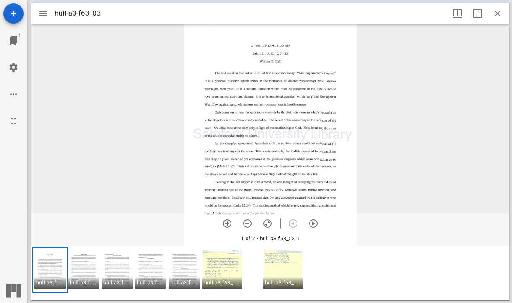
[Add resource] (13, 13)
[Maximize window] (477, 13)
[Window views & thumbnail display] (457, 13)
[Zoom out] (247, 223)
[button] (50, 270)
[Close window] (498, 13)
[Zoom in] (227, 223)
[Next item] (313, 223)
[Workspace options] (13, 94)
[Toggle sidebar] (43, 13)
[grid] (270, 273)
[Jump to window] (13, 40)
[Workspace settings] (13, 67)
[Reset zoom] (267, 223)
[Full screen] (13, 121)
